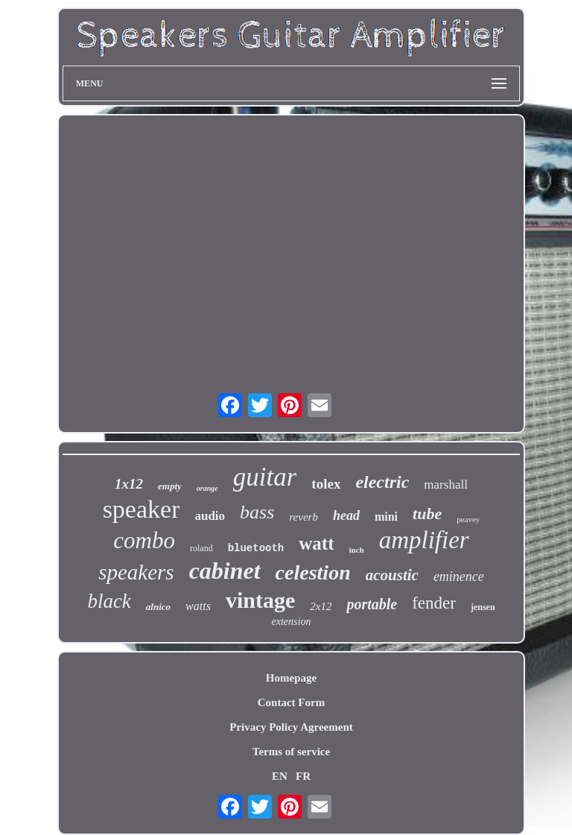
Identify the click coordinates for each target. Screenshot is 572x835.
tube (427, 513)
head (346, 515)
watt (316, 543)
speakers (136, 572)
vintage (260, 600)
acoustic (392, 575)
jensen (483, 607)
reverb (303, 517)
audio (209, 516)
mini (386, 516)
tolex (325, 484)
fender (434, 603)
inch (356, 549)
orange (207, 488)
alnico (158, 606)
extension (291, 621)
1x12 (129, 484)
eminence (458, 576)
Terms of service (291, 752)
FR (303, 776)
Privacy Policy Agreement (291, 727)
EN (279, 776)
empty (170, 486)
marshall (446, 484)
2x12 (320, 606)
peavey (468, 519)
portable (371, 604)
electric (382, 482)
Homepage (291, 678)
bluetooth (256, 548)
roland (201, 548)
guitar (265, 477)
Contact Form (291, 702)
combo (144, 540)
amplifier (424, 540)
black (108, 601)
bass (257, 512)
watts (198, 606)
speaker (141, 509)
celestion (313, 572)
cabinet (225, 570)
